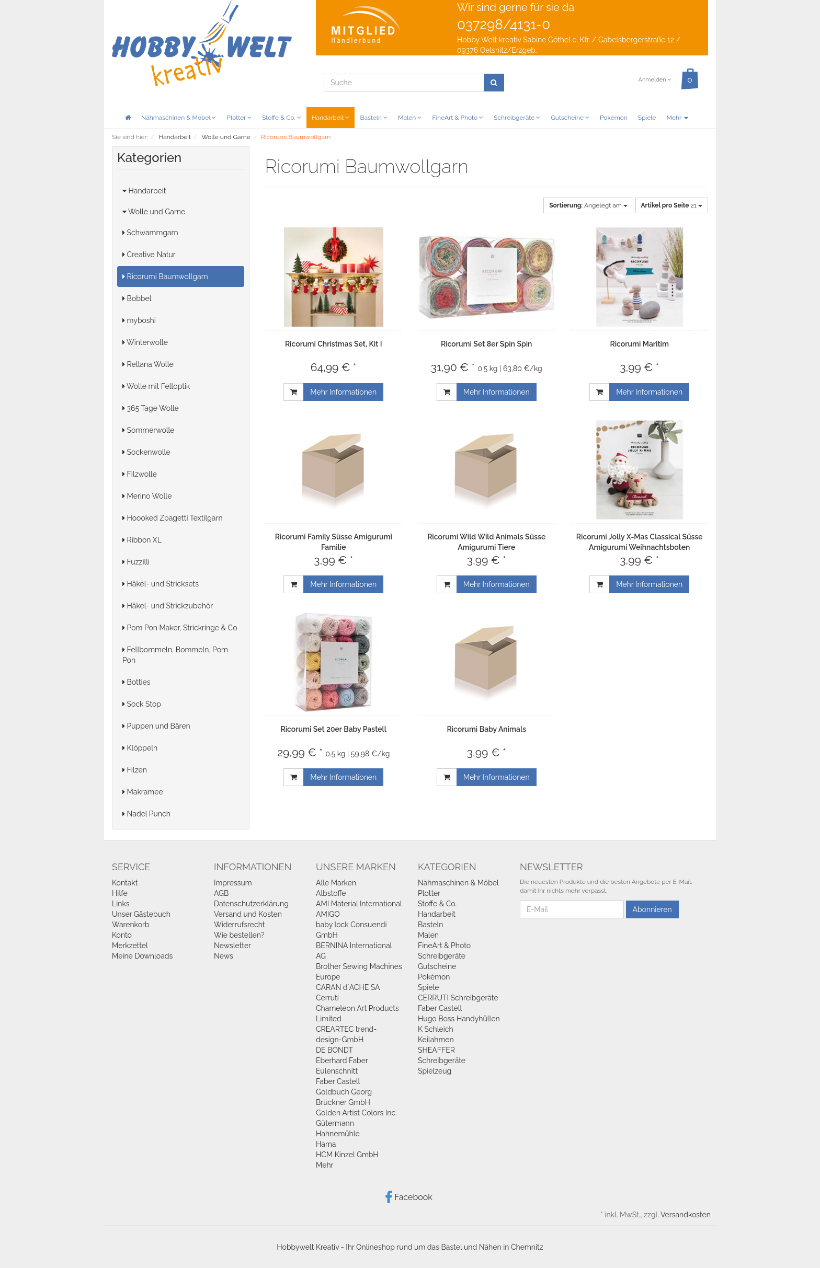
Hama (326, 1144)
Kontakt (125, 883)
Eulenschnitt (337, 1071)
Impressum (233, 883)
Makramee (142, 792)
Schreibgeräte (517, 117)
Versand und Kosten (248, 914)
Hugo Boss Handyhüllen (459, 1019)
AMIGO (328, 914)
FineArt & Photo (457, 117)
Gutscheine (570, 117)
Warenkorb (131, 924)
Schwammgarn (150, 232)
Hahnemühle (338, 1133)
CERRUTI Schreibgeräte (458, 998)
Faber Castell (338, 1081)
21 (671, 205)
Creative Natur (149, 254)
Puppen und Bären (156, 726)
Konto (122, 935)
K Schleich (435, 1029)
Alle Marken (336, 883)
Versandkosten (685, 1215)
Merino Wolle (147, 496)
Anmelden (654, 79)
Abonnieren (652, 909)
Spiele (647, 117)
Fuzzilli (136, 562)
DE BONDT (334, 1050)
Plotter (239, 117)
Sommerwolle (148, 430)
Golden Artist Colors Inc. (356, 1113)
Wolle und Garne (153, 212)
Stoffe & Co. (281, 117)
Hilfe (120, 893)
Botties (136, 682)
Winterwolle (145, 342)
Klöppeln (139, 748)
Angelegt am (588, 205)
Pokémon (614, 117)
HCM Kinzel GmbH (347, 1154)
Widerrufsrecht (239, 924)
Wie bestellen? (239, 935)
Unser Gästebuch (141, 914)
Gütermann (335, 1123)
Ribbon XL (142, 540)
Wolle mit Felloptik (156, 386)
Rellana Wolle (148, 364)
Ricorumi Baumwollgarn (165, 276)
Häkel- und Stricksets (160, 584)
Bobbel (137, 298)
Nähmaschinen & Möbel (178, 117)
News (223, 956)
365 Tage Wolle (150, 408)
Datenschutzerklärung (251, 904)
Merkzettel (130, 945)
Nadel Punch (146, 814)
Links (121, 904)
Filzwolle (139, 474)
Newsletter (232, 945)
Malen (410, 117)
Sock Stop (141, 704)
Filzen (134, 770)
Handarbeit (331, 117)
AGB (221, 893)
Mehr (677, 117)
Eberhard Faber (342, 1060)
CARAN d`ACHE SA (348, 987)
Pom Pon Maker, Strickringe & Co (179, 628)
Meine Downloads (142, 956)
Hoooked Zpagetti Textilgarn (172, 518)
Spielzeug (434, 1071)
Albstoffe (331, 893)
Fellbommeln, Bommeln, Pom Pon (175, 654)
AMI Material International (359, 904)
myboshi (139, 320)
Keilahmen (436, 1039)
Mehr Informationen (343, 392)
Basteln (374, 117)
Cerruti (327, 998)
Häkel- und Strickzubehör (167, 606)
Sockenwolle (146, 452)
